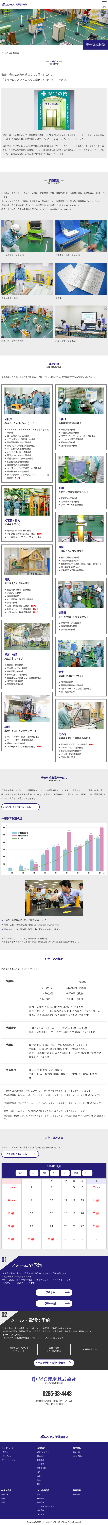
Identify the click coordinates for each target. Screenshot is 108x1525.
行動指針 (40, 1460)
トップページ (7, 1448)
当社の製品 (77, 1456)
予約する (50, 1292)
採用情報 (77, 1490)
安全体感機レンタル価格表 (54, 1349)
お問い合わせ (6, 1456)
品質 (3, 1498)
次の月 (21, 1173)
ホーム (4, 53)
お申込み (40, 1510)
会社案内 (41, 1448)
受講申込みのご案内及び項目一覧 (19, 1349)
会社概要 (40, 1464)
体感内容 (40, 1502)
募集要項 (76, 1494)
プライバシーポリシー (10, 1460)
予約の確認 (50, 1303)
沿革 (39, 1472)
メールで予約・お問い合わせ (50, 1363)
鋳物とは (76, 1452)
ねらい (39, 1494)
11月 (87, 1173)
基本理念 (40, 1456)
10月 (76, 1173)
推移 (39, 1484)
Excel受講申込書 (89, 1349)
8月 (54, 1173)
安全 (39, 1476)
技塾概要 (40, 1498)
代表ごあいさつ (43, 1452)
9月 (65, 1173)
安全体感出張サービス (45, 1506)
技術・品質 (6, 1490)
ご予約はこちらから (16, 1154)
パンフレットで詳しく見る (17, 807)
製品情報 (77, 1448)
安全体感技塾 (43, 1490)
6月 (34, 1173)
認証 (39, 1480)
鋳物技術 (4, 1494)
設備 (3, 1502)
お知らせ (4, 1452)
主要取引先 (41, 1468)
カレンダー (41, 1514)
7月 (44, 1173)
